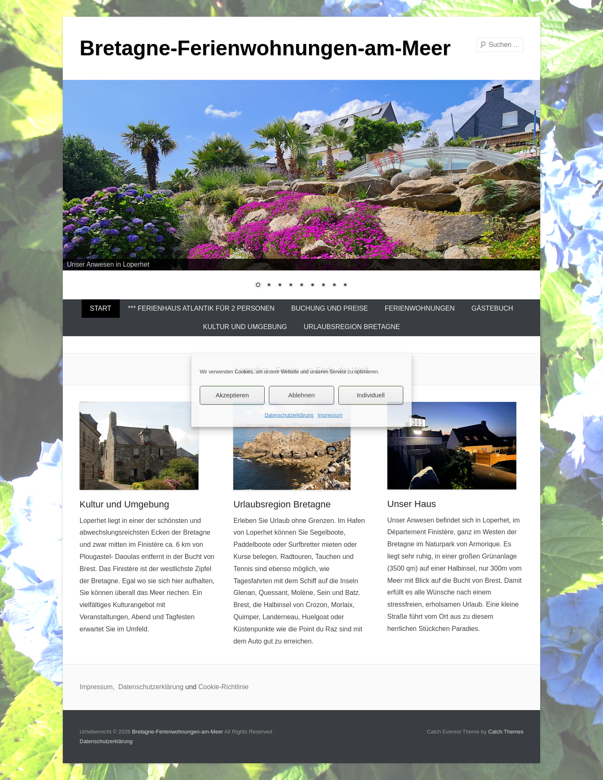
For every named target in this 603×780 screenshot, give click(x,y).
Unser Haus (411, 504)
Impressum (330, 415)
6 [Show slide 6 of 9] (312, 285)
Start (100, 308)
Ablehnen (301, 395)
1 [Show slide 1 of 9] (258, 285)
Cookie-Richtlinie (223, 686)
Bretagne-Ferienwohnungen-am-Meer (265, 48)
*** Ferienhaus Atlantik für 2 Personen (201, 308)
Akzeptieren (232, 395)
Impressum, (98, 686)
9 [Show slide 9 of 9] (345, 285)
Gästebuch (492, 308)
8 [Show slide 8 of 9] (334, 285)
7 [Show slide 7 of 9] (323, 285)
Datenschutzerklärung (289, 415)
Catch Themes (505, 732)
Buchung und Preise (329, 308)
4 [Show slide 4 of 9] (290, 285)
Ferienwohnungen (420, 308)
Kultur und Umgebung (245, 326)
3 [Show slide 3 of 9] (279, 285)
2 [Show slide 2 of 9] (268, 285)
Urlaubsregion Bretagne (352, 326)
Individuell (371, 395)
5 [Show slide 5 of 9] (301, 285)
